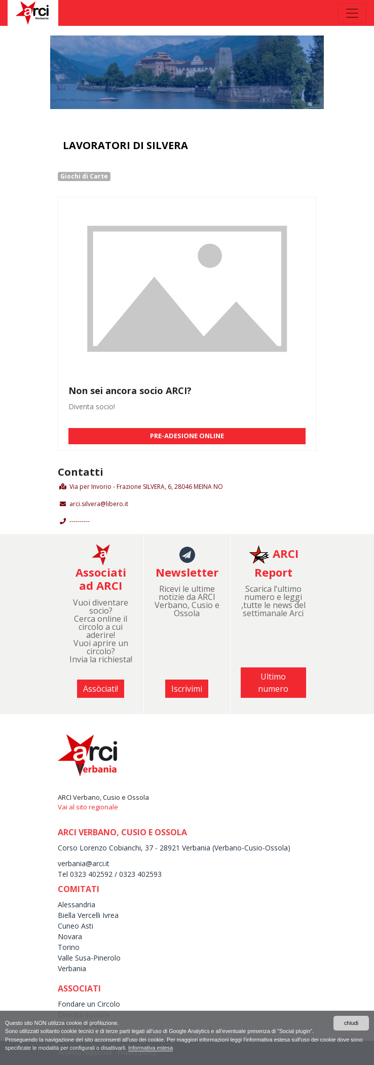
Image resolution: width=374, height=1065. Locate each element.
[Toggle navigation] (352, 13)
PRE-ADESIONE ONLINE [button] (187, 435)
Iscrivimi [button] (186, 688)
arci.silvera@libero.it (98, 504)
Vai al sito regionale (88, 806)
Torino (69, 947)
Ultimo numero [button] (273, 682)
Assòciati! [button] (100, 688)
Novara (70, 936)
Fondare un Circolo (89, 1004)
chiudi (351, 1023)
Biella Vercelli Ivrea (88, 915)
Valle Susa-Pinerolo (89, 958)
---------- (79, 521)
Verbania (72, 968)
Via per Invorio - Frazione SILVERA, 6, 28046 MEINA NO (146, 486)
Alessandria (76, 904)
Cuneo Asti (75, 926)
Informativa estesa (150, 1048)
